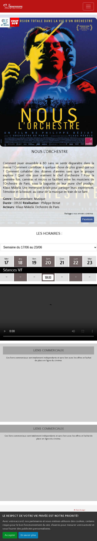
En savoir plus (28, 535)
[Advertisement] (48, 391)
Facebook (87, 219)
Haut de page (79, 510)
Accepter (10, 535)
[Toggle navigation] (88, 6)
